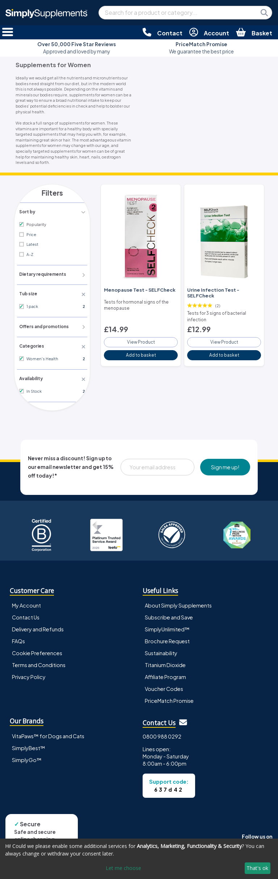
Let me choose (123, 868)
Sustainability (161, 651)
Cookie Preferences (37, 651)
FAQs (18, 639)
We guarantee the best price (201, 48)
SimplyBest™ (28, 746)
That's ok (257, 868)
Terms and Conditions (39, 663)
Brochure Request (167, 639)
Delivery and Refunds (38, 627)
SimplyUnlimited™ (167, 627)
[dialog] (139, 859)
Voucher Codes (164, 687)
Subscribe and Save (169, 615)
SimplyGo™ (27, 757)
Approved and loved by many (76, 48)
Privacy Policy (29, 675)
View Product (140, 339)
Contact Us (25, 615)
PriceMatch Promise (169, 699)
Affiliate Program (165, 675)
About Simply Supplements (178, 603)
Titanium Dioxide (165, 663)
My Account (26, 603)
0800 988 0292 (162, 734)
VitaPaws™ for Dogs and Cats (48, 734)
